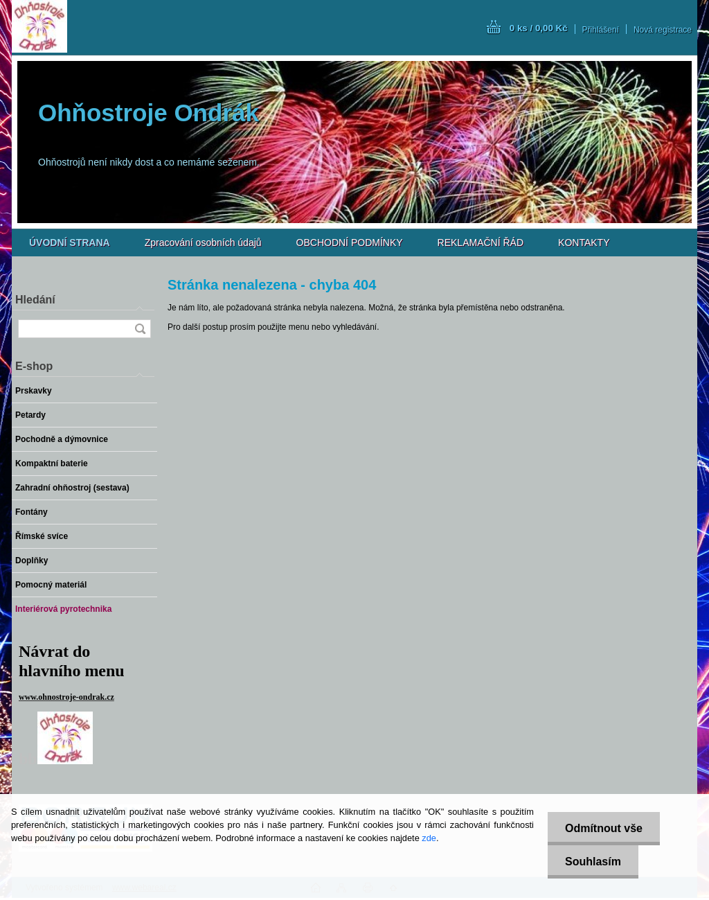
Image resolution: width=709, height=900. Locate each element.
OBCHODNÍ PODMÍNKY (349, 242)
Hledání (35, 300)
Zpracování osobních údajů (203, 242)
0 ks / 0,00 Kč (539, 28)
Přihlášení (600, 30)
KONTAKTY (583, 242)
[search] (140, 328)
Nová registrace (663, 30)
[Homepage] (69, 242)
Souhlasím (593, 861)
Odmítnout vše (604, 828)
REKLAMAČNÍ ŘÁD (480, 242)
